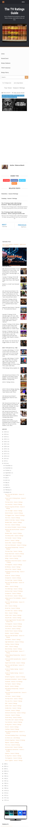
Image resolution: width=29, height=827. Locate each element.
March (6, 487)
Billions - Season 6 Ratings (11, 586)
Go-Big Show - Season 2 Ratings (13, 724)
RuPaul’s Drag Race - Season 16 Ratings (15, 740)
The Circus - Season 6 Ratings (12, 745)
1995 (5, 776)
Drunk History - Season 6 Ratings (13, 717)
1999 (5, 773)
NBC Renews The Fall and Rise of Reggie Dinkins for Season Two (10, 341)
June (6, 480)
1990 (5, 783)
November (8, 468)
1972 (5, 795)
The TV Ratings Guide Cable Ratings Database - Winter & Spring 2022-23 (11, 203)
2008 (5, 764)
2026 (5, 432)
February (7, 490)
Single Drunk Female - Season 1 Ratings (15, 663)
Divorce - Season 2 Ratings (12, 727)
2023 (5, 439)
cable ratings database (7, 95)
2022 (5, 441)
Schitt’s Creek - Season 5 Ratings (13, 705)
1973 (5, 793)
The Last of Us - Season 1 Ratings (13, 701)
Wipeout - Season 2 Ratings (12, 742)
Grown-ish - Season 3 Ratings (12, 575)
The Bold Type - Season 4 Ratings (13, 580)
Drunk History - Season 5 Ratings (13, 626)
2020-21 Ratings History (8, 382)
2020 (5, 446)
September (8, 472)
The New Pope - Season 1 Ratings (13, 551)
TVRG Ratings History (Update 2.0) (10, 368)
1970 (5, 800)
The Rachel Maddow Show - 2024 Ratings (15, 735)
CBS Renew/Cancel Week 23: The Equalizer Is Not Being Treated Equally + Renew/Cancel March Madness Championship (10, 377)
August (7, 475)
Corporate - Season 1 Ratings (12, 710)
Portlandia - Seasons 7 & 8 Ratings (13, 681)
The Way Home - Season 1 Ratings (14, 698)
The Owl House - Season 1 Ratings (13, 596)
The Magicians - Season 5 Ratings (13, 564)
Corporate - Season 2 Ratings (12, 715)
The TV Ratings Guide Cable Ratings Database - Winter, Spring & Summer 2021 (13, 212)
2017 (5, 453)
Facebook (14, 180)
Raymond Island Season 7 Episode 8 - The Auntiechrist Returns (11, 308)
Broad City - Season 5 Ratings (12, 608)
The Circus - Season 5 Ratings (12, 524)
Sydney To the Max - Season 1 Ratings (14, 520)
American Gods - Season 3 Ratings (13, 747)
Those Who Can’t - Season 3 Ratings (14, 720)
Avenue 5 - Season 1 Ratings (12, 540)
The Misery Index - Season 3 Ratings (14, 535)
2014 (5, 461)
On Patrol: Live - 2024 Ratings (12, 738)
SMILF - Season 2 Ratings (11, 646)
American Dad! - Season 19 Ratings (14, 591)
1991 (5, 781)
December (8, 465)
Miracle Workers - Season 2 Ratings (14, 513)
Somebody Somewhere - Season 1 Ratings (15, 679)
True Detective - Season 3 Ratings (13, 722)
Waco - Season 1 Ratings (11, 613)
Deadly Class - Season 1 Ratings (13, 708)
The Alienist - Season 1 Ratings (12, 639)
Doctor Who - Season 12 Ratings (13, 542)
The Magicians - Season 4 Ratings (13, 624)
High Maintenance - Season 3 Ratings (14, 642)
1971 (5, 798)
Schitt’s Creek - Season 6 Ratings (13, 556)
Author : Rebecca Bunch (17, 165)
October (7, 470)
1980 (5, 788)
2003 (5, 768)
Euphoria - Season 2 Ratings (12, 753)
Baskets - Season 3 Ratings (12, 633)
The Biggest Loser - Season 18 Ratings (15, 515)
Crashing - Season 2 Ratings (12, 729)
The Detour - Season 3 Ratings (12, 628)
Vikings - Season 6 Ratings (11, 558)
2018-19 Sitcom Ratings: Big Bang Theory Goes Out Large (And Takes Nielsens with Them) (10, 390)
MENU (23, 2)
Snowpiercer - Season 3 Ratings (13, 593)
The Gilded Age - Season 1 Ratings (13, 589)
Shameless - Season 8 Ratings (9, 194)
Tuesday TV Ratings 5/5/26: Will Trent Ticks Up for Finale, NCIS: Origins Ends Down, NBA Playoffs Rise (10, 279)
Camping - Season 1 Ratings (9, 198)
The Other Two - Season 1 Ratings (13, 610)
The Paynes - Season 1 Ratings (13, 684)
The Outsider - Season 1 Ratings (13, 538)
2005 (5, 766)
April (6, 485)
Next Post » (23, 227)
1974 (5, 790)
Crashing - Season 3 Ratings (12, 644)
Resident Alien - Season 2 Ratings (13, 533)
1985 (5, 785)
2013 (5, 463)
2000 (5, 771)
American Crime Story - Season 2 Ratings (15, 712)
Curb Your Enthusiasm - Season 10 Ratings (15, 545)
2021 (5, 444)
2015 (5, 458)
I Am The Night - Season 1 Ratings (13, 510)
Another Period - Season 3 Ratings (13, 631)
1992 (5, 778)
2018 (5, 451)
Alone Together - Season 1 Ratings (14, 760)
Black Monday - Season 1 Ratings (13, 649)
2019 (5, 449)
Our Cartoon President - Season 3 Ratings (15, 527)
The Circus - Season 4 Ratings (12, 517)
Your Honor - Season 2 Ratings (12, 696)
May (6, 482)
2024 (5, 436)
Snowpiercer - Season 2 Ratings (13, 578)
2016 (5, 456)
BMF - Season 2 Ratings (11, 703)
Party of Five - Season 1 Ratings (13, 569)
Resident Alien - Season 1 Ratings (13, 522)
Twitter (22, 180)
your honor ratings (12, 97)
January (7, 492)
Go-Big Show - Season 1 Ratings (13, 755)
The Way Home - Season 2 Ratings (14, 502)
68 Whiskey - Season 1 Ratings (12, 567)
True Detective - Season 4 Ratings (13, 504)
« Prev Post (4, 226)
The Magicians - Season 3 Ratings (13, 758)
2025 (5, 434)
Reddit (6, 180)
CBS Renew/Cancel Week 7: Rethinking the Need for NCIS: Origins (9, 397)
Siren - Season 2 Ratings (11, 606)
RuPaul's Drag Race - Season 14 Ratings (15, 677)
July (6, 477)
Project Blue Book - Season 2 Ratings (14, 553)
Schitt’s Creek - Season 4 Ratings (13, 615)
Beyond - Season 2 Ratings (12, 686)
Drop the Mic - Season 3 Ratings (13, 617)
